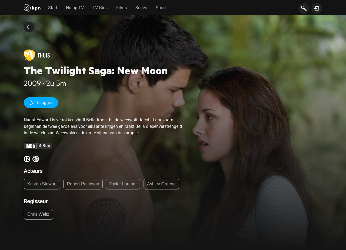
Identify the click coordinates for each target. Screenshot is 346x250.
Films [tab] (121, 7)
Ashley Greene (161, 184)
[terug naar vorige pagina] (29, 27)
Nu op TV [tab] (75, 7)
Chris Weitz (38, 214)
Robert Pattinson (83, 184)
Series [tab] (141, 7)
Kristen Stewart (41, 184)
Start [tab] (52, 7)
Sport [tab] (161, 7)
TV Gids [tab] (100, 7)
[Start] (32, 8)
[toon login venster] (316, 8)
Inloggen (41, 102)
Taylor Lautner (123, 184)
